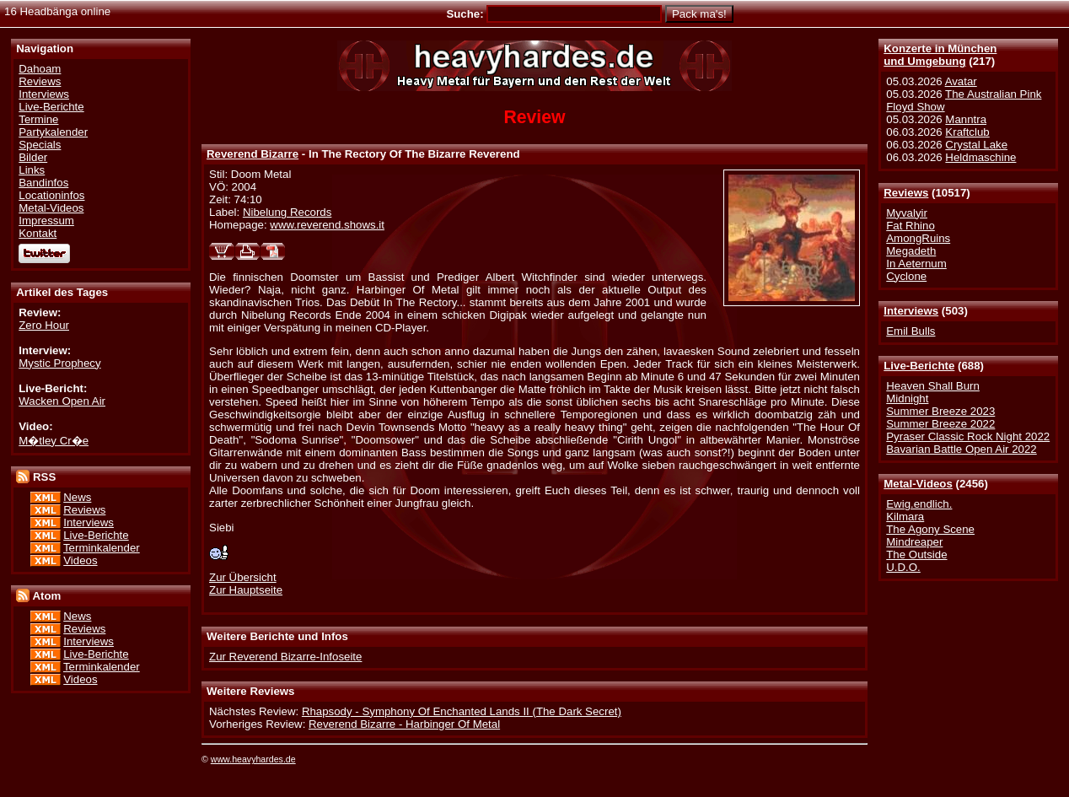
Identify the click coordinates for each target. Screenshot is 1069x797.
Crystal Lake (976, 144)
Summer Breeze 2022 (940, 423)
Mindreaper (914, 542)
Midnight (907, 398)
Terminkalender (101, 547)
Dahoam (40, 68)
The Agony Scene (930, 529)
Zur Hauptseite (245, 590)
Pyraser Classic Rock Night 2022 (968, 436)
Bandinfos (43, 182)
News (77, 497)
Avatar (961, 81)
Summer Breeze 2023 (940, 411)
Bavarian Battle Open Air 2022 (961, 449)
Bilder (33, 157)
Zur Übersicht (243, 577)
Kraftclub (967, 132)
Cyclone (906, 276)
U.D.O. (903, 567)
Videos (80, 560)
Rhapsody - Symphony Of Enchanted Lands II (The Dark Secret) (461, 711)
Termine (38, 119)
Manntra (965, 119)
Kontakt (37, 233)
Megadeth (911, 251)
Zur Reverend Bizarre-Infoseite (285, 656)
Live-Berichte (919, 365)
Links (32, 170)
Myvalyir (906, 213)
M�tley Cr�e (54, 440)
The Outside (916, 554)
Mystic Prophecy (59, 363)
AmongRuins (918, 238)
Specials (40, 144)
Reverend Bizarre (252, 154)
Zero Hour (44, 325)
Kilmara (905, 516)
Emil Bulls (910, 331)
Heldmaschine (980, 157)
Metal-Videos (918, 483)
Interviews (911, 310)
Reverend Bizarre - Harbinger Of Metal (404, 724)
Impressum (46, 220)
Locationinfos (51, 195)
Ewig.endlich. (919, 504)
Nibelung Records (287, 212)
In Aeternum (916, 263)
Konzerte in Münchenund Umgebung (940, 54)
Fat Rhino (910, 225)
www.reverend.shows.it (327, 224)
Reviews (906, 192)
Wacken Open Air (62, 401)
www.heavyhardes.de (253, 759)
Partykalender (53, 132)
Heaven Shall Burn (933, 386)
